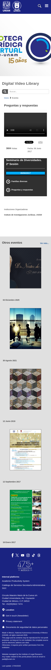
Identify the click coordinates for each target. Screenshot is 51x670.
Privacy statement (12, 621)
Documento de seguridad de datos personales (25, 627)
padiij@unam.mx (8, 659)
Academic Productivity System (16, 581)
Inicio (6, 98)
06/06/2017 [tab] (25, 173)
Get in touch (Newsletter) (15, 615)
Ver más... (44, 243)
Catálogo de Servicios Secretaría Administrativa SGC (23, 586)
